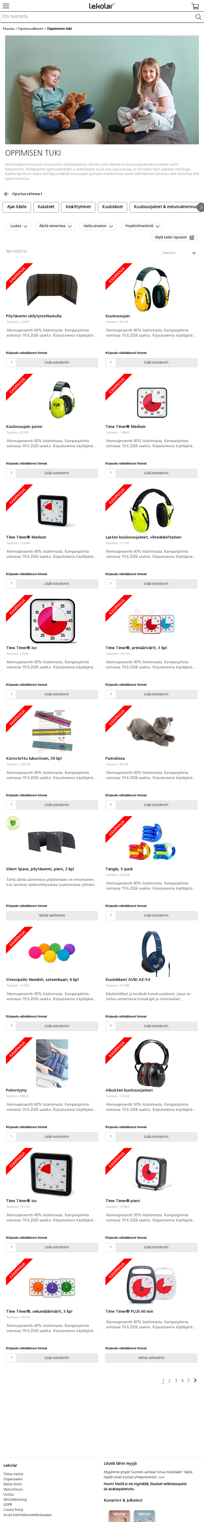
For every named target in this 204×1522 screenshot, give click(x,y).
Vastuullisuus (13, 1489)
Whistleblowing (15, 1500)
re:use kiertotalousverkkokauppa (27, 1515)
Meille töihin (12, 1484)
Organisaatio (12, 1479)
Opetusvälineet (30, 29)
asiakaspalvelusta (121, 1489)
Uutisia (8, 1494)
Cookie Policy (13, 1510)
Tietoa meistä (13, 1474)
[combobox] (102, 17)
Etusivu (8, 29)
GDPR (7, 1505)
